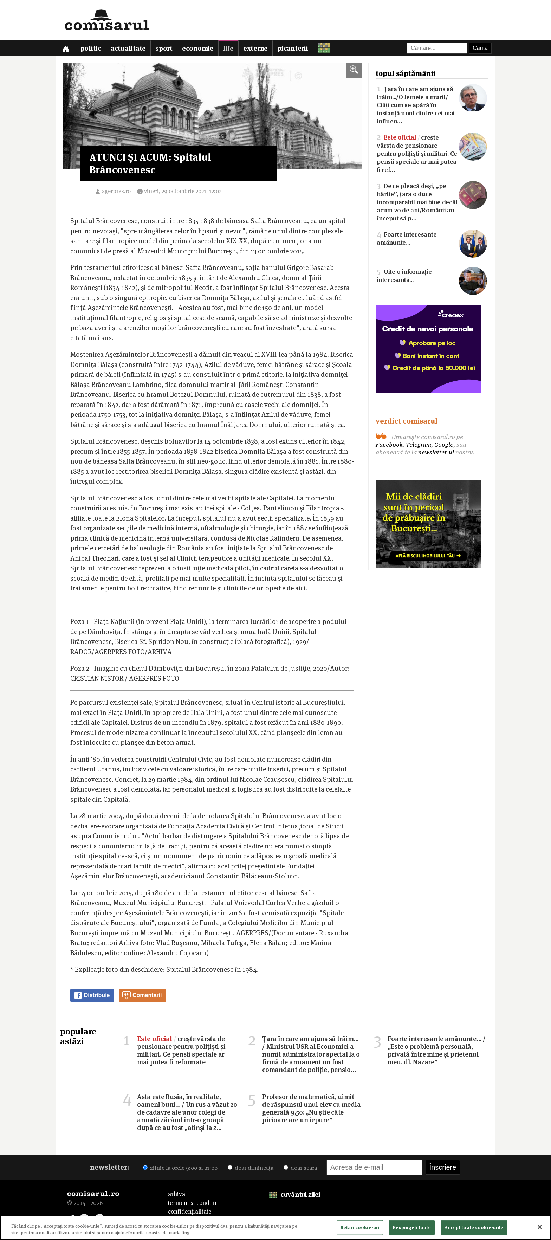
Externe (255, 48)
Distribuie (92, 995)
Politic (90, 48)
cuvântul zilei (294, 1194)
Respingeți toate (412, 1227)
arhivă (176, 1193)
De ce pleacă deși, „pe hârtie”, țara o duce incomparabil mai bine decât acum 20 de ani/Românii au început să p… (432, 201)
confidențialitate (190, 1211)
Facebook (389, 444)
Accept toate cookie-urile (474, 1227)
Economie (198, 48)
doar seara (300, 1167)
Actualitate (128, 48)
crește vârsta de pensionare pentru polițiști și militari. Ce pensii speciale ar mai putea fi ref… (432, 153)
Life (228, 48)
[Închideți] (539, 1227)
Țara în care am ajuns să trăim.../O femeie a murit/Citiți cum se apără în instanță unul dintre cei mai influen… (432, 104)
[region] (275, 1228)
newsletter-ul (436, 452)
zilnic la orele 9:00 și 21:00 (180, 1167)
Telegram (418, 444)
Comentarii (142, 995)
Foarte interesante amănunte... (432, 238)
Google (443, 444)
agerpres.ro (116, 191)
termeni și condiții (192, 1202)
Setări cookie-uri (360, 1227)
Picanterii (292, 48)
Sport (164, 48)
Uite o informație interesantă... (432, 275)
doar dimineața (250, 1167)
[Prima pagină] (66, 48)
